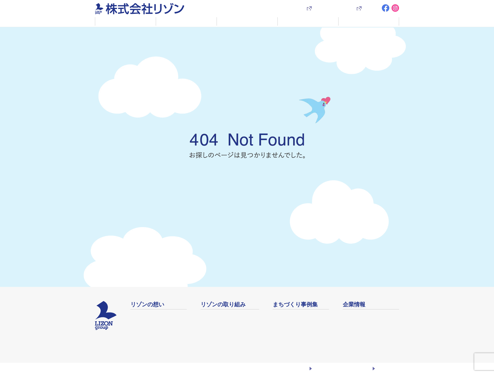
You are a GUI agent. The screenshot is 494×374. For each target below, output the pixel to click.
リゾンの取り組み (186, 21)
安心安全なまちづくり (222, 345)
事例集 (279, 315)
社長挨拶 (139, 323)
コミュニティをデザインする (230, 323)
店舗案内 (352, 323)
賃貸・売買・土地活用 (247, 21)
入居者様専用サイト (332, 8)
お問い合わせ (387, 368)
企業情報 (369, 21)
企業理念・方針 (146, 330)
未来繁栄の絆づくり (220, 330)
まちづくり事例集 (308, 21)
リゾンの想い (125, 21)
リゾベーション (216, 315)
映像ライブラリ (288, 330)
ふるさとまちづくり (150, 315)
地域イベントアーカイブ (297, 323)
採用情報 (371, 8)
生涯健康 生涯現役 (218, 337)
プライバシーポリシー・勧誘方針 (341, 368)
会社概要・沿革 (358, 315)
